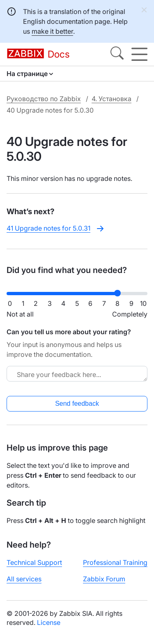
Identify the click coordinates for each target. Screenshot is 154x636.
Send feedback (77, 403)
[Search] (117, 54)
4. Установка (111, 99)
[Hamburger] (139, 54)
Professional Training (115, 562)
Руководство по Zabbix (44, 99)
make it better (52, 31)
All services (24, 579)
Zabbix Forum (104, 579)
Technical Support (34, 562)
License (48, 622)
